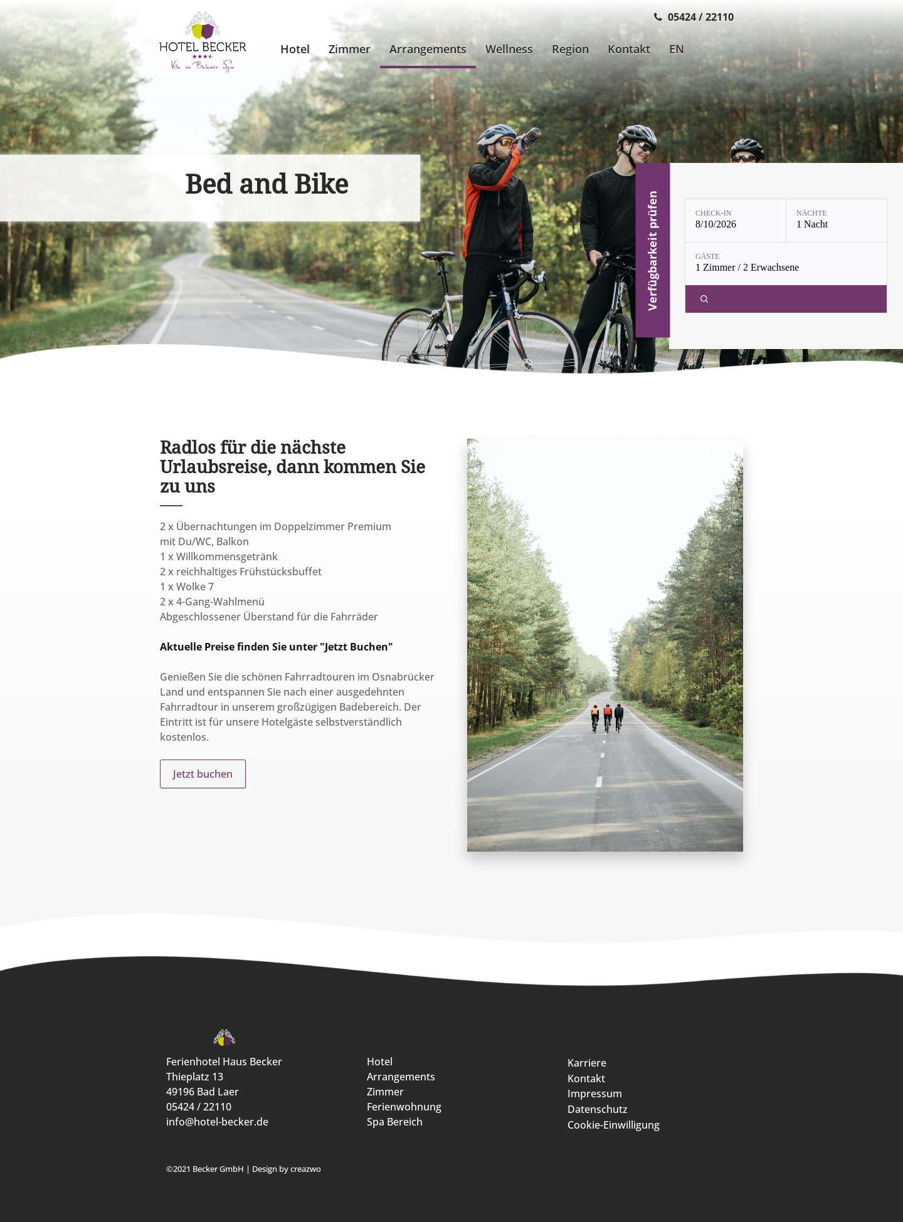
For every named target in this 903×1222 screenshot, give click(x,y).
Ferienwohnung (404, 1107)
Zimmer (385, 1092)
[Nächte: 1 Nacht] (836, 220)
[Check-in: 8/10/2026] (735, 220)
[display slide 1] (449, 337)
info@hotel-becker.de (217, 1122)
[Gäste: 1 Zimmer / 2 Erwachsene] (786, 264)
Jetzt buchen (203, 774)
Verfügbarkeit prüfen (652, 251)
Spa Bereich (395, 1122)
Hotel (380, 1061)
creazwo (305, 1168)
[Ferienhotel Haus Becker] (202, 43)
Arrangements (401, 1077)
